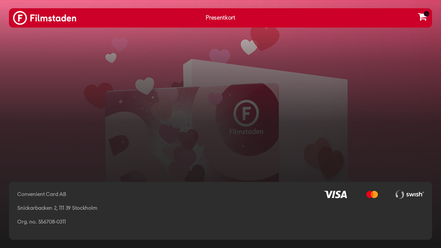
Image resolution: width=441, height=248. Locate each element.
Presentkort (220, 18)
